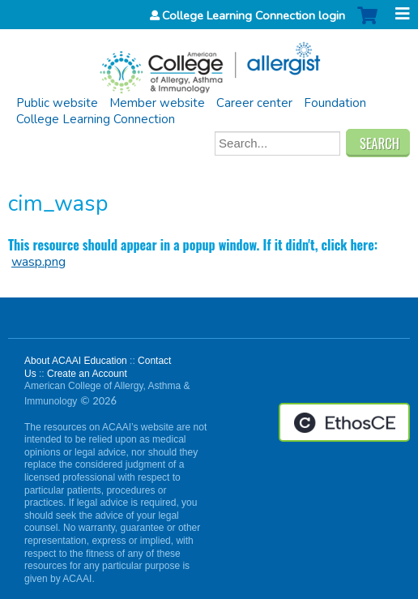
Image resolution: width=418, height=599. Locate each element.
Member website (157, 103)
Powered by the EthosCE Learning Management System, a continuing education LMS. (344, 422)
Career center (254, 103)
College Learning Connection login (253, 15)
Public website (57, 103)
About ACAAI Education (75, 360)
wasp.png (38, 262)
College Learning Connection (95, 119)
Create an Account (87, 373)
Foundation (335, 103)
